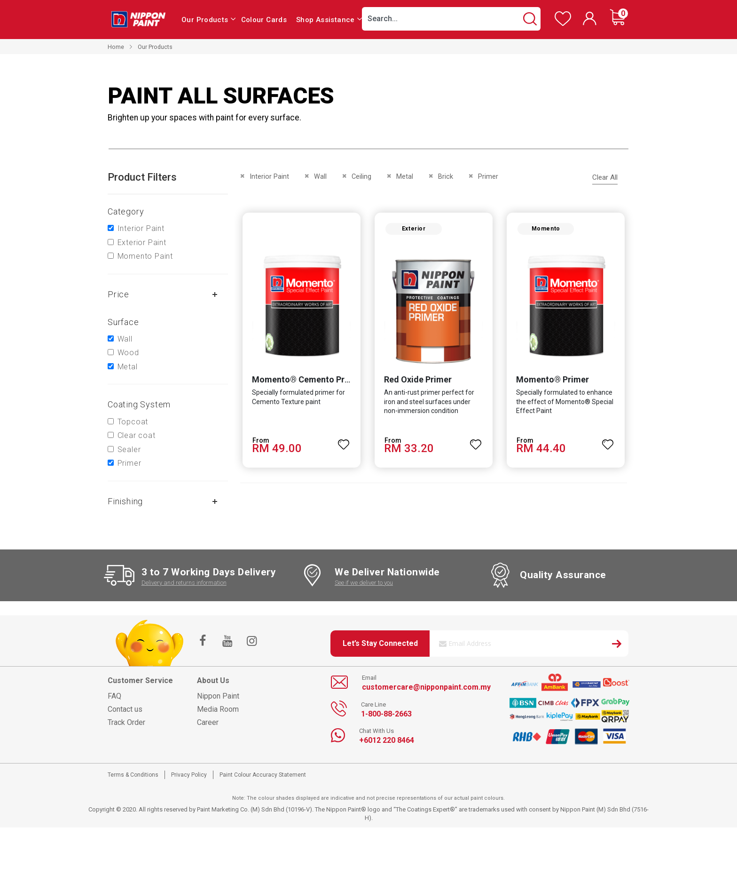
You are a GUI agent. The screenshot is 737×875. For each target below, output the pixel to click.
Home (116, 46)
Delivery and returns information (184, 582)
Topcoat (133, 421)
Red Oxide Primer (417, 381)
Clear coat (137, 435)
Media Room (218, 709)
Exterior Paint (142, 242)
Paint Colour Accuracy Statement (263, 775)
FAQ (114, 696)
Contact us (125, 709)
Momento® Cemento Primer (305, 381)
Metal (128, 366)
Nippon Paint (218, 696)
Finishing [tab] (125, 501)
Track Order (126, 722)
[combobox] (451, 19)
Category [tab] (126, 211)
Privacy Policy (189, 775)
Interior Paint (141, 228)
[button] (343, 442)
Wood (128, 352)
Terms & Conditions (133, 775)
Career (208, 722)
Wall (125, 338)
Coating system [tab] (139, 404)
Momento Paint (145, 256)
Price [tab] (118, 294)
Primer (129, 463)
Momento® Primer (553, 381)
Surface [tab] (123, 322)
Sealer (129, 449)
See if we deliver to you (364, 582)
